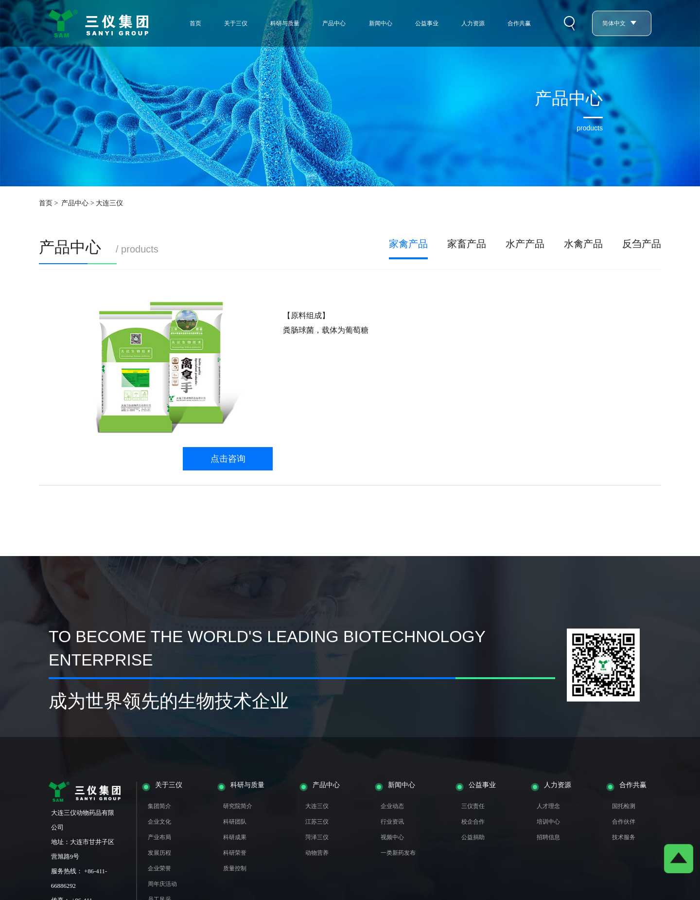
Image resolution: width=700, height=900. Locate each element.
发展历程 (159, 853)
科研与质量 (284, 23)
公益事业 (426, 23)
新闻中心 (380, 23)
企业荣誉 (159, 868)
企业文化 (159, 822)
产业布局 (159, 837)
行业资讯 (392, 822)
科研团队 (234, 822)
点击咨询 (227, 459)
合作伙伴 (623, 822)
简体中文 (619, 23)
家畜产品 (466, 243)
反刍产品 (641, 243)
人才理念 (548, 806)
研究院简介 (237, 806)
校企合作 (473, 822)
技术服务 (623, 837)
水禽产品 (583, 243)
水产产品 (525, 243)
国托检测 (623, 806)
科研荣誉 (234, 853)
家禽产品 (408, 243)
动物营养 (317, 853)
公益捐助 (473, 837)
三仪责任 (473, 806)
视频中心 (392, 837)
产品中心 (334, 23)
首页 (195, 23)
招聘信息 (548, 837)
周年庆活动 (162, 884)
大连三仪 (317, 806)
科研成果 (234, 837)
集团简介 (159, 806)
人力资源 (473, 23)
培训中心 (548, 822)
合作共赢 (519, 23)
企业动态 (392, 806)
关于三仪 (235, 23)
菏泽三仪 (317, 837)
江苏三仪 (317, 822)
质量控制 (234, 868)
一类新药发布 (398, 853)
